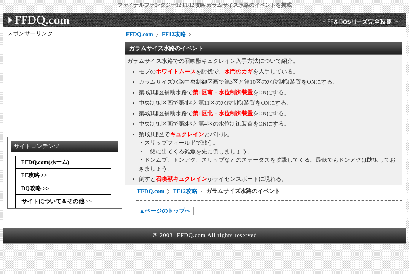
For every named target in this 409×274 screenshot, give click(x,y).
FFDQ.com (139, 34)
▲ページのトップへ (165, 211)
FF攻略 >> (34, 175)
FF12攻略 (174, 34)
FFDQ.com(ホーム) (45, 162)
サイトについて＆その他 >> (56, 201)
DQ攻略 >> (35, 188)
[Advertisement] (64, 84)
